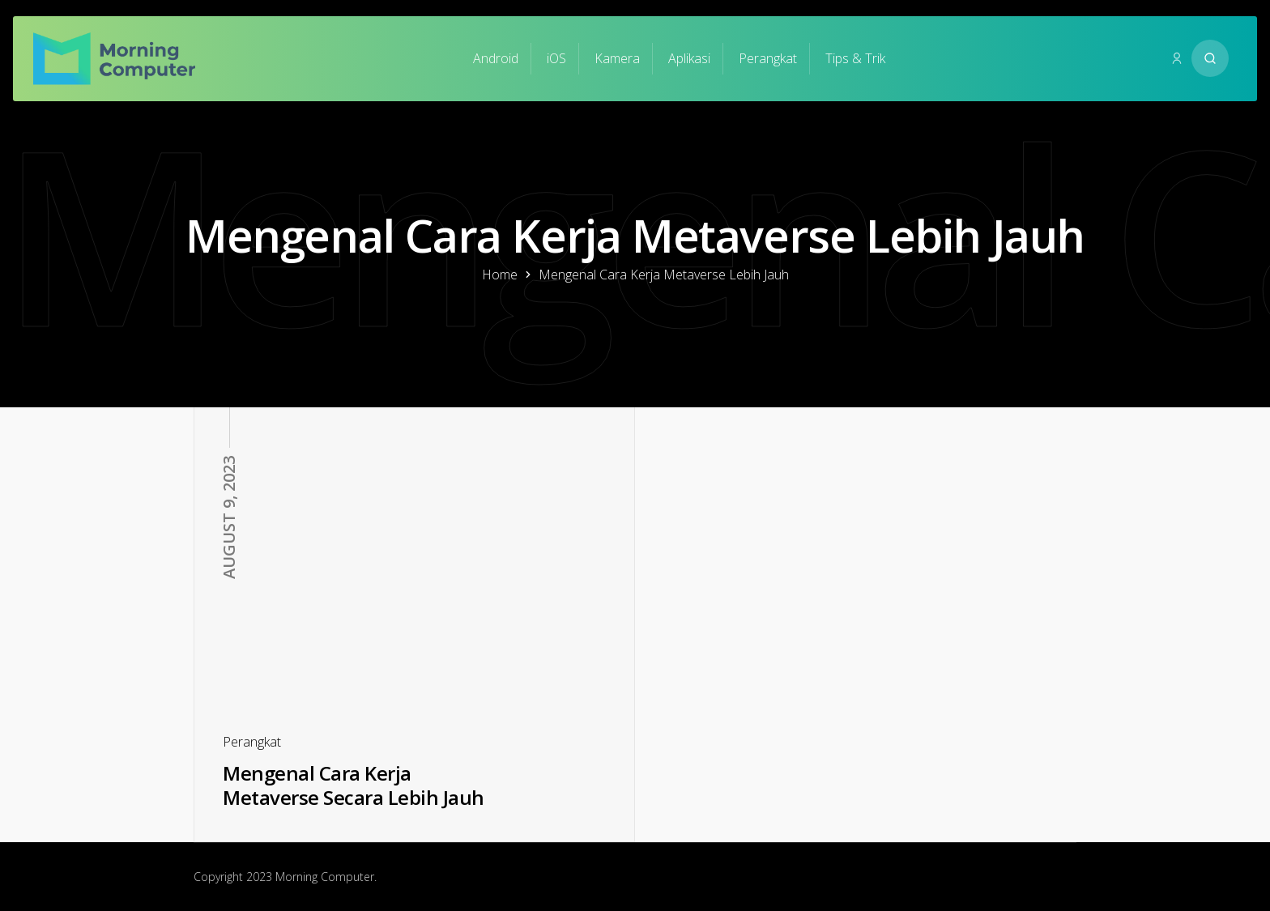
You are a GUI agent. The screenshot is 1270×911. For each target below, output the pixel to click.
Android (495, 58)
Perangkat (768, 58)
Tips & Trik (855, 58)
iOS (556, 58)
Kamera (617, 58)
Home (500, 274)
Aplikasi (689, 58)
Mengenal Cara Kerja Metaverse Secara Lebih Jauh (353, 785)
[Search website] (1210, 58)
